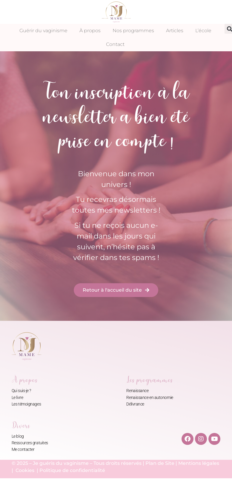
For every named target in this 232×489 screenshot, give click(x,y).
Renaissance (137, 390)
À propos (90, 30)
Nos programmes (133, 30)
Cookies (26, 470)
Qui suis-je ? (21, 390)
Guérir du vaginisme (43, 30)
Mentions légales (198, 463)
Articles (174, 30)
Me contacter (23, 449)
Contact (115, 44)
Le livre (17, 397)
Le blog (18, 436)
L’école (203, 30)
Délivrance (135, 404)
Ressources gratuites (30, 442)
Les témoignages (26, 404)
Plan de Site (159, 463)
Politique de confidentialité (72, 470)
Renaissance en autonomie (149, 397)
